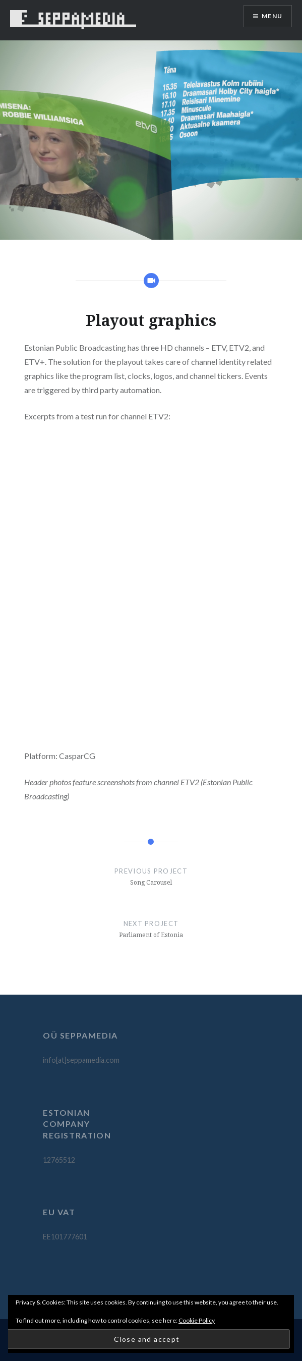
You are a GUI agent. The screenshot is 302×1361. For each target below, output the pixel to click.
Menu (272, 16)
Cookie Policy (196, 1320)
